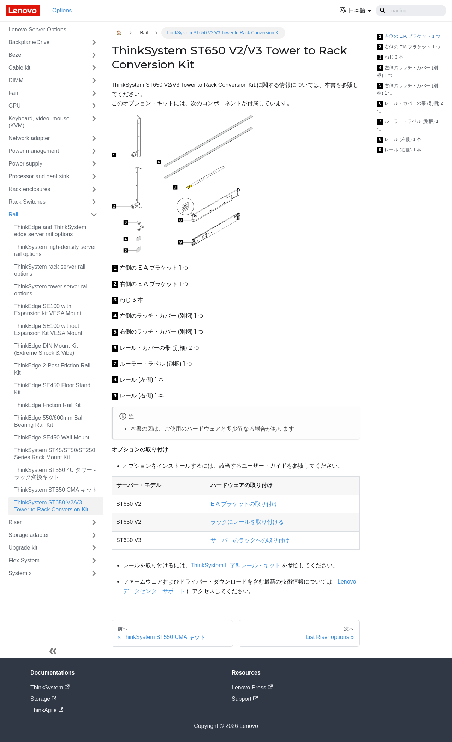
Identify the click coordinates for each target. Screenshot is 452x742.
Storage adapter (28, 535)
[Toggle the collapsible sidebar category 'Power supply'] (94, 163)
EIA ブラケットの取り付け (243, 504)
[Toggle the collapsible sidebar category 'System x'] (94, 573)
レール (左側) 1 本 (399, 140)
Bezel (15, 55)
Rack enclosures (29, 189)
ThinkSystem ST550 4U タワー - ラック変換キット (55, 473)
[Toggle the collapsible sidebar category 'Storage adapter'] (94, 535)
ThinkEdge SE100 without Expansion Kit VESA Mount (48, 329)
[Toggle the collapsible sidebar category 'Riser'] (94, 522)
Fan (13, 93)
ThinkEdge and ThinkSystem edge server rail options (50, 230)
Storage (43, 699)
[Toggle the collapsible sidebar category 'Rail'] (94, 214)
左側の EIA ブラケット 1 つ (408, 37)
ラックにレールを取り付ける (247, 522)
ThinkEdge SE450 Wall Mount (51, 438)
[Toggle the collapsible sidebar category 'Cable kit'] (94, 67)
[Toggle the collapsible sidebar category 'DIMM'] (94, 80)
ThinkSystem (50, 687)
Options (62, 10)
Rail (13, 214)
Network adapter (29, 138)
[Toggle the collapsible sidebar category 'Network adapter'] (94, 138)
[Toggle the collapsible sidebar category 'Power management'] (94, 151)
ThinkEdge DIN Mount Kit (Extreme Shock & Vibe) (46, 349)
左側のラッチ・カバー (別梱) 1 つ (407, 71)
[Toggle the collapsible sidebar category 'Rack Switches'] (94, 202)
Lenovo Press (252, 687)
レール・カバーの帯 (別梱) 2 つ (410, 107)
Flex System (24, 560)
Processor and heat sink (38, 176)
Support (245, 699)
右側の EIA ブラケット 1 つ (408, 47)
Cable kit (19, 68)
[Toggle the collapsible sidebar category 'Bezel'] (94, 55)
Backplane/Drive (29, 42)
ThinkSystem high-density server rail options (55, 250)
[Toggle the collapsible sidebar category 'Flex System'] (94, 560)
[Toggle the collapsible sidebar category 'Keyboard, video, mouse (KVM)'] (94, 122)
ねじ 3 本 (390, 57)
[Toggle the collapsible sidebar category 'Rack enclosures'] (94, 189)
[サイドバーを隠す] (53, 651)
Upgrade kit (22, 548)
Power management (33, 151)
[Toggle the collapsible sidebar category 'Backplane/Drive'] (94, 42)
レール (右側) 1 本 (399, 150)
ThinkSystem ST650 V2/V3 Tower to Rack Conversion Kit (51, 506)
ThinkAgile (46, 710)
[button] (355, 10)
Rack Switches (27, 202)
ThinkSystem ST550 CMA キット (55, 490)
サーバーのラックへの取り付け (250, 540)
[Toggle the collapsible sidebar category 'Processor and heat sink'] (94, 176)
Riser (15, 522)
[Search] (411, 10)
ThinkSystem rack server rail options (49, 270)
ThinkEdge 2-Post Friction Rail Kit (52, 369)
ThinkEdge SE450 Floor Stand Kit (52, 388)
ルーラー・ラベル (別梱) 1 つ (408, 125)
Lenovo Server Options (37, 29)
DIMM (16, 80)
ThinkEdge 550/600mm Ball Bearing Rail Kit (49, 421)
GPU (14, 106)
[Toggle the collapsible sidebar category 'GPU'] (94, 106)
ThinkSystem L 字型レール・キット (235, 565)
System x (20, 573)
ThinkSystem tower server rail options (51, 290)
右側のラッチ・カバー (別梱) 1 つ (407, 89)
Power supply (25, 164)
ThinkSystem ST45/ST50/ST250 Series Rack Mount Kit (54, 453)
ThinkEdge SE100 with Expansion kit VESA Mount (47, 309)
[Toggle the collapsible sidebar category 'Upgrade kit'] (94, 547)
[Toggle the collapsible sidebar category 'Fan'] (94, 93)
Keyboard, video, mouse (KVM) (39, 121)
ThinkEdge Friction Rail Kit (47, 405)
